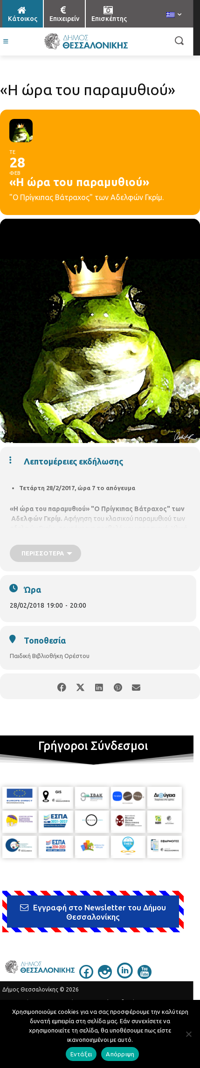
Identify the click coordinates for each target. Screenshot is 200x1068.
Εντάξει (81, 1054)
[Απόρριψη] (188, 1034)
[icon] (86, 976)
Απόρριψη (120, 1054)
